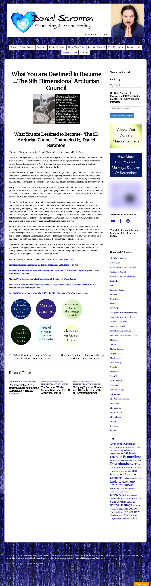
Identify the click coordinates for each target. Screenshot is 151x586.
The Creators (30, 382)
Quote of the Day (16, 382)
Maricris (113, 344)
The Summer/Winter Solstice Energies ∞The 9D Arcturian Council (55, 390)
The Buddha (115, 403)
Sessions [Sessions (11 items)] (131, 502)
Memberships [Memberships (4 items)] (132, 495)
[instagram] (128, 221)
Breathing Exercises (118, 290)
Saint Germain (116, 381)
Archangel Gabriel (118, 272)
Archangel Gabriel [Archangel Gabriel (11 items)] (125, 450)
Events (113, 304)
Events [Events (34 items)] (133, 464)
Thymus (113, 422)
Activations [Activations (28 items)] (116, 447)
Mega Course (115, 354)
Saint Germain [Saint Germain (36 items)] (118, 501)
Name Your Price (76, 47)
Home (13, 47)
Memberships (116, 363)
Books (66, 52)
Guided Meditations (118, 322)
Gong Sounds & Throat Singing (123, 313)
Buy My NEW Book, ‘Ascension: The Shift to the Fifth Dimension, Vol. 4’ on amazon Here (48, 293)
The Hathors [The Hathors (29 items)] (130, 515)
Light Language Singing (120, 331)
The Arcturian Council (119, 399)
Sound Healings (117, 390)
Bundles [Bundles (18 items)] (137, 460)
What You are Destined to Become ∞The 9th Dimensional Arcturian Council (56, 81)
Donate (130, 47)
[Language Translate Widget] (118, 241)
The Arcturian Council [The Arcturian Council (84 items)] (124, 508)
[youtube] (113, 221)
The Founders (116, 412)
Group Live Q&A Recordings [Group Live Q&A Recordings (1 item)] (118, 471)
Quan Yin (114, 376)
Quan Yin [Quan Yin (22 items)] (136, 499)
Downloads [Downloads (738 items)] (119, 464)
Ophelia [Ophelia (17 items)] (114, 499)
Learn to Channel (96, 47)
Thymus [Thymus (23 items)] (114, 518)
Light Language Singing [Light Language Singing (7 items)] (131, 478)
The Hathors (115, 417)
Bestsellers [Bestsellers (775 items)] (132, 457)
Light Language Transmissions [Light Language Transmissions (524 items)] (122, 483)
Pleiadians (114, 372)
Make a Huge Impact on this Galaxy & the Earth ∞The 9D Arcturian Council (32, 357)
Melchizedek (115, 358)
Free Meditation (116, 47)
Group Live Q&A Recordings (122, 317)
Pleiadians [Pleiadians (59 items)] (124, 498)
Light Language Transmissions (123, 335)
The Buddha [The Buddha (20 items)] (116, 512)
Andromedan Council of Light (123, 267)
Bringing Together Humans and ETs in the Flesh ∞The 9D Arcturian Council (88, 390)
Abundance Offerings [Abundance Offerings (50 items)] (122, 443)
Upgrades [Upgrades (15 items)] (124, 519)
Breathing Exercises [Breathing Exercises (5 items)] (124, 461)
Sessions (41, 47)
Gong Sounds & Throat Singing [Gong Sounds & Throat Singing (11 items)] (127, 467)
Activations (115, 263)
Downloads (115, 299)
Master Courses (56, 47)
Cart (75, 52)
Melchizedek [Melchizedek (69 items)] (118, 495)
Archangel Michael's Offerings (123, 276)
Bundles (113, 294)
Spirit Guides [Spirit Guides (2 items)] (136, 505)
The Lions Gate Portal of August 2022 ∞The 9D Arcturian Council (80, 357)
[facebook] (121, 221)
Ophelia (113, 367)
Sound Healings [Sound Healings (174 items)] (121, 505)
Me (139, 47)
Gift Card (114, 308)
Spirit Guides (115, 394)
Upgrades (114, 426)
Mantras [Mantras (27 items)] (114, 488)
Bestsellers (115, 281)
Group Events (26, 47)
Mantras (113, 340)
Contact (84, 52)
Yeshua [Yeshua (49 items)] (133, 518)
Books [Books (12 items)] (113, 460)
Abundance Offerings (119, 258)
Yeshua (113, 431)
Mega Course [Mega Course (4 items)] (123, 492)
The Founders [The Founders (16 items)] (117, 515)
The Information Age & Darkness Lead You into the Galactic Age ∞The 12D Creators (24, 389)
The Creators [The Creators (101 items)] (131, 512)
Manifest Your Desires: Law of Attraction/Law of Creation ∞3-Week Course (42, 279)
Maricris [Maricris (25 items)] (123, 488)
